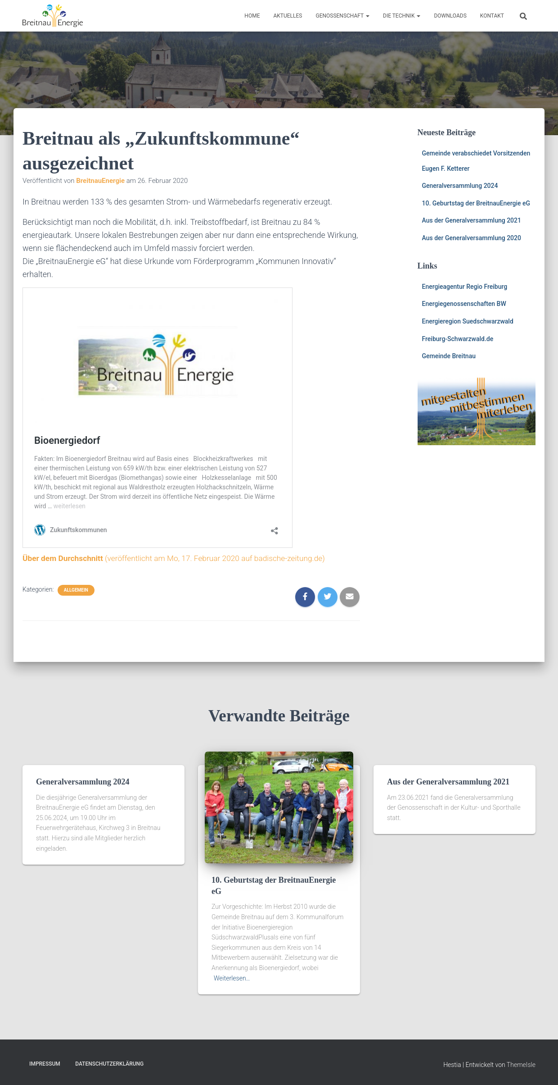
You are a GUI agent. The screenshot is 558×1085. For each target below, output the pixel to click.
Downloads (450, 16)
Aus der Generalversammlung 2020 (471, 238)
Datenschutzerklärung (109, 1064)
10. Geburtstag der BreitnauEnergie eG (476, 203)
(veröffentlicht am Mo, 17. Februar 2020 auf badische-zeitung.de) (179, 558)
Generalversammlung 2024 (460, 185)
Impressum (44, 1064)
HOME (252, 16)
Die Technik (401, 16)
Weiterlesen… (232, 978)
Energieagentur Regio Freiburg (465, 286)
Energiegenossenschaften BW (464, 303)
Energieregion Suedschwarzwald (467, 321)
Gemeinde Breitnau (449, 356)
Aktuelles (287, 16)
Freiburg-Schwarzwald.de (458, 338)
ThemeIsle (521, 1064)
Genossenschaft (342, 16)
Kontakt (492, 16)
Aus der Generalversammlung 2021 (471, 220)
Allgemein (76, 590)
